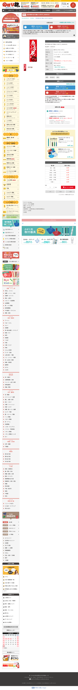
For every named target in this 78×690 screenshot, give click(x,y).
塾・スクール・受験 (10, 414)
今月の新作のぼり (10, 261)
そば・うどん (8, 323)
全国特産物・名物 (9, 379)
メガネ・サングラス (10, 426)
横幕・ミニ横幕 (8, 548)
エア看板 (8, 534)
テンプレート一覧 (8, 58)
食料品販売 (7, 384)
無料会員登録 (7, 42)
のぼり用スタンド (8, 233)
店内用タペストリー (10, 540)
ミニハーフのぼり (9, 503)
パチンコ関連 (8, 431)
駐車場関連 (7, 308)
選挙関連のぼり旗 (9, 478)
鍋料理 (6, 364)
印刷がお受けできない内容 (10, 586)
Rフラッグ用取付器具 (9, 239)
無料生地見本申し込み (9, 51)
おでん (6, 367)
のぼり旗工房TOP (25, 18)
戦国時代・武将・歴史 (10, 481)
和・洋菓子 (7, 377)
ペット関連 (7, 416)
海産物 (6, 337)
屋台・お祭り (8, 298)
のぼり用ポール (7, 229)
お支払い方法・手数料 (9, 600)
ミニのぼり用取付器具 (9, 242)
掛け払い (6, 613)
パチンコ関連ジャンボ (10, 434)
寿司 (6, 335)
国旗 (6, 483)
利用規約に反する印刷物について (10, 589)
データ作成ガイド (8, 54)
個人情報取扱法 (46, 683)
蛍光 (6, 496)
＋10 (60, 191)
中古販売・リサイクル (10, 310)
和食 (6, 347)
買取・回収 (7, 313)
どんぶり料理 (8, 350)
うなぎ (6, 340)
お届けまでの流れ (8, 48)
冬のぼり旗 (7, 461)
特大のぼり (7, 508)
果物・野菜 (7, 387)
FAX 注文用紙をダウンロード (11, 627)
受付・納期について (8, 604)
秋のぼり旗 (7, 459)
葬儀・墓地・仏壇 (9, 473)
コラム (5, 576)
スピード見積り (8, 61)
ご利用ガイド (7, 597)
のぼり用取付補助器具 (9, 236)
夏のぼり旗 (7, 456)
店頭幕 (6, 543)
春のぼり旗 (7, 454)
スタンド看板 (9, 525)
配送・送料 (6, 607)
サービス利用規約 (37, 683)
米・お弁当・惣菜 (9, 360)
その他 (5, 248)
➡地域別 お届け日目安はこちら (66, 22)
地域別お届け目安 (70, 84)
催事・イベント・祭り (10, 293)
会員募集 (7, 303)
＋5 (50, 191)
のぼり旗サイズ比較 (8, 583)
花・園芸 (7, 394)
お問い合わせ (53, 683)
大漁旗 (6, 560)
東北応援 (7, 486)
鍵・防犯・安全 (8, 471)
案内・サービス (8, 476)
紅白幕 (7, 522)
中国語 (6, 493)
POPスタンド (9, 528)
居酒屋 (6, 327)
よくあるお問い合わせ (9, 45)
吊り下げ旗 (7, 545)
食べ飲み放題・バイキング (11, 330)
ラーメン (7, 320)
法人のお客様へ (7, 622)
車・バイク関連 (8, 305)
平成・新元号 (8, 488)
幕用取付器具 (7, 245)
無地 (6, 491)
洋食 (6, 342)
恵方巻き (32, 18)
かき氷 (6, 369)
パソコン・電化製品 (10, 429)
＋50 (70, 191)
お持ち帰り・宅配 (9, 355)
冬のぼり (52, 77)
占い (6, 436)
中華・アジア (8, 345)
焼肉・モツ (7, 332)
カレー (6, 325)
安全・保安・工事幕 (10, 555)
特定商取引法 (30, 683)
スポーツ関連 (8, 419)
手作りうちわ (9, 531)
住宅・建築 (7, 444)
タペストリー (8, 538)
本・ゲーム (7, 421)
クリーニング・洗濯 (10, 397)
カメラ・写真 (8, 412)
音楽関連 (7, 424)
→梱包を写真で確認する (59, 67)
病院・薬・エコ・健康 (10, 409)
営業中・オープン (9, 295)
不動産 (6, 446)
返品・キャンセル (8, 610)
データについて (7, 619)
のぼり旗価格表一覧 (8, 579)
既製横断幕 (7, 550)
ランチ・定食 (8, 352)
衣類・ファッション (10, 404)
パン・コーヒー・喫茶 (10, 357)
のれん (6, 552)
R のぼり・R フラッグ (10, 506)
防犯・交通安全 (8, 468)
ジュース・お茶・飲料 (10, 382)
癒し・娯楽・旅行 (9, 399)
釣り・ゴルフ (8, 402)
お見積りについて (8, 616)
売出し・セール (8, 290)
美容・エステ (8, 407)
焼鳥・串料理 (8, 362)
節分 (58, 77)
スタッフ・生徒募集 (10, 300)
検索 (17, 20)
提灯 (6, 557)
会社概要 (24, 683)
